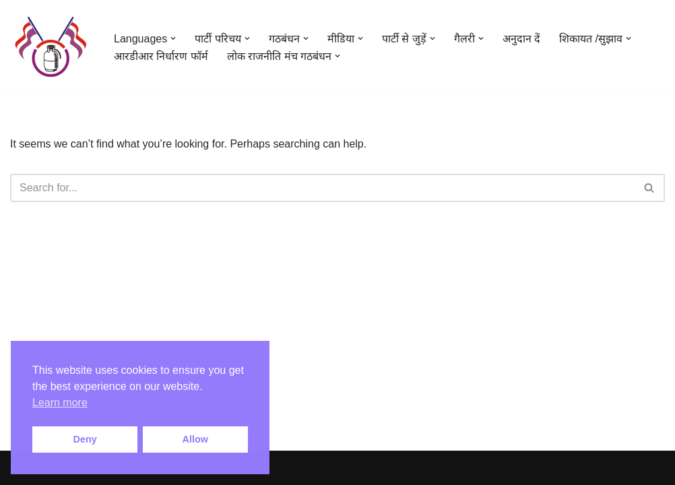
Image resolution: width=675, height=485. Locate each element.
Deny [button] (85, 439)
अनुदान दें (521, 38)
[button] (173, 38)
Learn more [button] (60, 402)
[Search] (322, 188)
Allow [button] (195, 439)
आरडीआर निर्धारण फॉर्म (161, 56)
